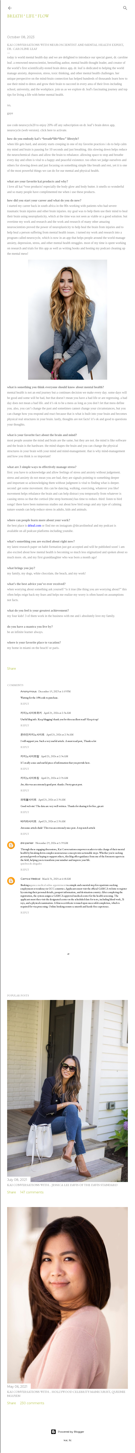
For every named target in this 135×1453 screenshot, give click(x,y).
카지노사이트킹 (29, 777)
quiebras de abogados (31, 863)
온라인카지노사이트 (32, 734)
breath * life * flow (28, 16)
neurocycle (33, 237)
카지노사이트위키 (31, 712)
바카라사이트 (28, 821)
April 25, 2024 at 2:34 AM (57, 713)
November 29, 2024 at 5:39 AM (51, 843)
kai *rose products (30, 186)
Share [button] (11, 669)
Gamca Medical (30, 878)
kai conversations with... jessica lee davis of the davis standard (62, 1185)
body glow (68, 186)
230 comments (32, 1403)
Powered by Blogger (67, 1431)
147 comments (31, 1192)
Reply (24, 703)
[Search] (125, 7)
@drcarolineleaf (83, 525)
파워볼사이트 (28, 799)
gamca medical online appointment (48, 885)
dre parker (27, 843)
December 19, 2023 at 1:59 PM (54, 691)
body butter (88, 186)
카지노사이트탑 (29, 756)
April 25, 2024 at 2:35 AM (54, 778)
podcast (108, 525)
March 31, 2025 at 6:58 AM (56, 879)
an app (67, 237)
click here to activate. (53, 130)
